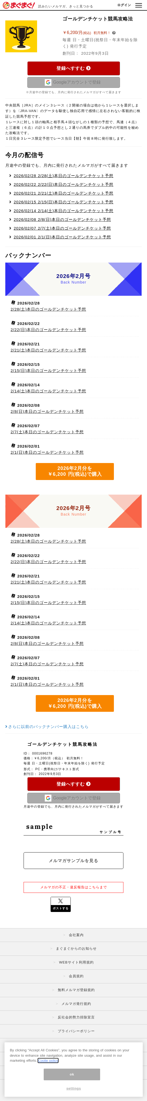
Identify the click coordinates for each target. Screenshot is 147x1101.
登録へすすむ (73, 68)
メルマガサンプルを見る (73, 860)
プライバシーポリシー (76, 1031)
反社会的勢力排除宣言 (76, 1017)
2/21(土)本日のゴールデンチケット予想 (63, 193)
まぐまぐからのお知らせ (76, 948)
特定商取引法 (76, 1045)
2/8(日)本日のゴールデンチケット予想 (62, 219)
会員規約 (76, 976)
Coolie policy (48, 1073)
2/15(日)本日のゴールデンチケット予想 (63, 202)
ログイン (124, 5)
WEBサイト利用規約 (76, 962)
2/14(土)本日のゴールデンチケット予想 (63, 210)
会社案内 (76, 935)
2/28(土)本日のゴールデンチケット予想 (63, 175)
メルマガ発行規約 (76, 1004)
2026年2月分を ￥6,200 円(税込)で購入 (75, 471)
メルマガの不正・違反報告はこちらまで (73, 887)
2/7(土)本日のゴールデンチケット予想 (62, 228)
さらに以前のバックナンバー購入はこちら (47, 726)
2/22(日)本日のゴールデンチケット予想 (63, 184)
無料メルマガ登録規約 (76, 990)
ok (72, 1087)
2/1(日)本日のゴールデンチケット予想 (62, 237)
